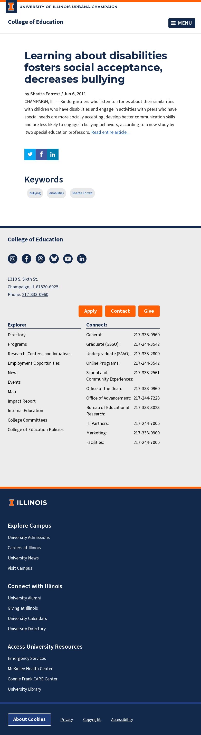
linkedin (52, 154)
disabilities (56, 193)
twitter (30, 154)
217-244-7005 (146, 423)
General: (94, 335)
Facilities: (95, 442)
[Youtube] (68, 262)
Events (14, 382)
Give (149, 311)
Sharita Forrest (82, 193)
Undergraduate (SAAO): (108, 354)
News (13, 373)
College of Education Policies (36, 429)
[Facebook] (26, 262)
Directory (16, 335)
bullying (35, 193)
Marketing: (96, 433)
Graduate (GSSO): (103, 344)
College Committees (27, 420)
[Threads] (40, 262)
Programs (17, 344)
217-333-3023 (146, 407)
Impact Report (22, 401)
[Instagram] (12, 262)
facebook (41, 154)
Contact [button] (120, 311)
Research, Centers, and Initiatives (40, 354)
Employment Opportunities (34, 363)
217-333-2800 (146, 354)
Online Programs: (103, 363)
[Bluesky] (54, 262)
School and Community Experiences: (109, 376)
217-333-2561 (146, 373)
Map (12, 392)
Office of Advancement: (108, 398)
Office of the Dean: (104, 388)
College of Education (35, 22)
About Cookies (29, 719)
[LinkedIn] (81, 262)
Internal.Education (25, 410)
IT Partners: (97, 423)
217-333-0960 (35, 294)
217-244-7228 (146, 398)
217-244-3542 (146, 344)
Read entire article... (110, 132)
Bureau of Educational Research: (107, 410)
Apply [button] (90, 311)
